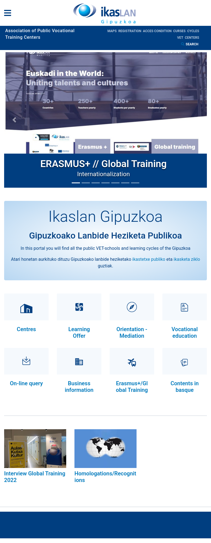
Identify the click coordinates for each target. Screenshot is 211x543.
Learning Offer (79, 332)
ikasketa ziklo (187, 259)
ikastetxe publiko (148, 259)
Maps (112, 31)
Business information (79, 386)
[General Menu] (9, 14)
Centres (26, 329)
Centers (192, 38)
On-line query (26, 383)
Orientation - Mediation (131, 332)
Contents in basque (185, 386)
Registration (130, 31)
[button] (14, 120)
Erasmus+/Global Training (132, 386)
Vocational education (184, 332)
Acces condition (158, 31)
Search (192, 44)
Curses (180, 31)
